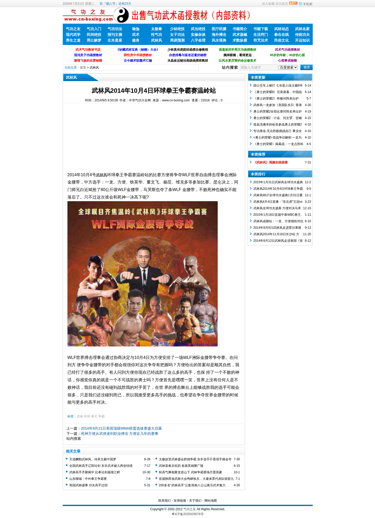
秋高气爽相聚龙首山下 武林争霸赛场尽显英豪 (190, 472)
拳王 (94, 416)
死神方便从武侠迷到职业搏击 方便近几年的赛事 (120, 433)
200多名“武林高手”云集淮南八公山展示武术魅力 (192, 485)
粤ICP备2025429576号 (188, 514)
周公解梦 (94, 40)
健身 (135, 40)
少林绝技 (177, 29)
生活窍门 (260, 34)
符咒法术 (260, 40)
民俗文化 (281, 40)
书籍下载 (260, 29)
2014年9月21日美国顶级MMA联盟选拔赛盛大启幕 (121, 428)
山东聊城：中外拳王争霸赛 (88, 479)
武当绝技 (198, 29)
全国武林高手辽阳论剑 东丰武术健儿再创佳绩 (101, 466)
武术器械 (240, 34)
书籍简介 (240, 29)
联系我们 (164, 500)
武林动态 (281, 29)
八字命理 (198, 40)
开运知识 (302, 40)
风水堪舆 (219, 40)
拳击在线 (281, 34)
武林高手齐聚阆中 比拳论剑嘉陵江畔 (94, 472)
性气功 (156, 34)
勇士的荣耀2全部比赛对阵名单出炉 (277, 111)
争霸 (101, 416)
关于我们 (195, 500)
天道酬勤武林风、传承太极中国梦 (92, 459)
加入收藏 (268, 3)
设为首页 (282, 3)
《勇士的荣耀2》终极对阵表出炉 (276, 98)
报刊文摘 (115, 34)
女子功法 (177, 34)
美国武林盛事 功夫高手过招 (88, 485)
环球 (87, 416)
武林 (80, 416)
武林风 (156, 40)
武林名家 (302, 29)
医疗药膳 (219, 29)
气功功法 (115, 29)
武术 (135, 34)
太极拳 (156, 29)
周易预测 (177, 40)
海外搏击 (219, 34)
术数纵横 (240, 40)
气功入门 (94, 29)
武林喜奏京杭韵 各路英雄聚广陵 (181, 466)
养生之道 (73, 40)
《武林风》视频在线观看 (270, 162)
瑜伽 (135, 29)
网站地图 (210, 500)
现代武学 (73, 34)
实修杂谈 (198, 34)
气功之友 (73, 29)
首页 (83, 67)
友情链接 (180, 500)
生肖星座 (115, 40)
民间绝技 (94, 34)
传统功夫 (302, 34)
